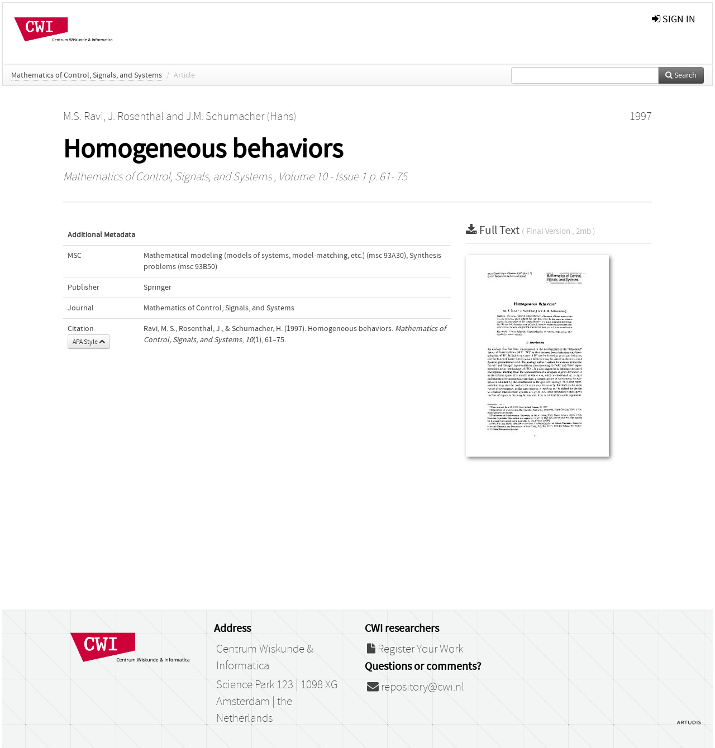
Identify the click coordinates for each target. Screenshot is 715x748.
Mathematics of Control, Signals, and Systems (86, 75)
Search (681, 75)
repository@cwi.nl (415, 687)
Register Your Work (415, 649)
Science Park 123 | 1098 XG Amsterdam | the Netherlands (276, 701)
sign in (673, 19)
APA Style (89, 342)
